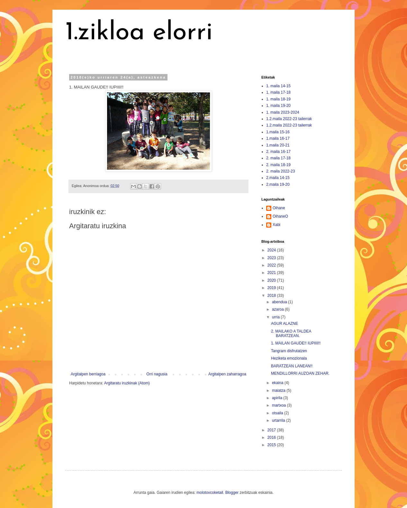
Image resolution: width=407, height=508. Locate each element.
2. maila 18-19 (278, 165)
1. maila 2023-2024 (282, 112)
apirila (277, 398)
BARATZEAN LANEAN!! (291, 366)
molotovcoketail (209, 492)
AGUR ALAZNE (284, 323)
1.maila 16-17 (278, 138)
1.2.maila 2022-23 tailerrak (289, 119)
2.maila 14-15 (278, 177)
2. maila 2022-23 (280, 171)
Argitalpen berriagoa (88, 374)
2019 (272, 288)
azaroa (278, 309)
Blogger (232, 492)
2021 (272, 272)
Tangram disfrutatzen (289, 351)
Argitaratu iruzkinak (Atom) (127, 383)
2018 (272, 295)
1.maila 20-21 (278, 145)
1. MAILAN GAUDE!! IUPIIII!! (296, 343)
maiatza (279, 390)
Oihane (279, 208)
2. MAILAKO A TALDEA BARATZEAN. (291, 333)
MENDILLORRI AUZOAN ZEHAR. (300, 373)
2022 (272, 265)
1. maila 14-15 (278, 86)
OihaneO (280, 216)
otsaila (278, 413)
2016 (272, 437)
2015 (272, 445)
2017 (272, 430)
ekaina (278, 383)
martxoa (279, 405)
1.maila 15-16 (278, 132)
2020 (272, 280)
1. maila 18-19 (278, 99)
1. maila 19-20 (278, 105)
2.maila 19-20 (278, 184)
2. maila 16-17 (278, 151)
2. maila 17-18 (278, 158)
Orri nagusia (156, 374)
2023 (272, 258)
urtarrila (279, 420)
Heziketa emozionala (289, 358)
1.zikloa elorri (139, 33)
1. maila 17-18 (278, 92)
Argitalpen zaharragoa (227, 374)
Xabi (276, 224)
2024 (272, 250)
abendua (280, 302)
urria (276, 317)
